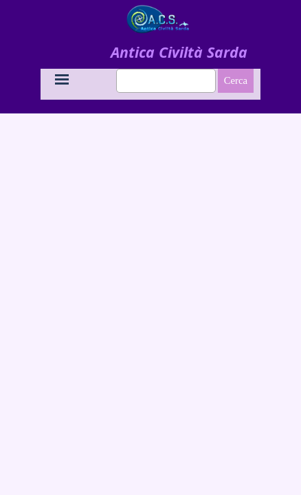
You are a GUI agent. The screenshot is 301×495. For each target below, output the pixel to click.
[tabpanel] (178, 52)
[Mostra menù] (62, 79)
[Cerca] (166, 81)
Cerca (235, 80)
